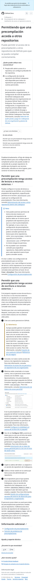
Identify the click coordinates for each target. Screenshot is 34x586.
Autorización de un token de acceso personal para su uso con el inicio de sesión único (18, 448)
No (11, 549)
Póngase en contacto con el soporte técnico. (15, 564)
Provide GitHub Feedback (9, 561)
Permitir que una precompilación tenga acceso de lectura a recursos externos (16, 180)
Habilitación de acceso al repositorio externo (17, 21)
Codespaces (7, 17)
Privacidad (25, 577)
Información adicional (14, 523)
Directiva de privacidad (7, 553)
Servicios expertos (18, 579)
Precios (9, 579)
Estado (3, 579)
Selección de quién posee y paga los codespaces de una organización (17, 119)
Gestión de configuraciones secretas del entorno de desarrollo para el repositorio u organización (17, 496)
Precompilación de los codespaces (14, 19)
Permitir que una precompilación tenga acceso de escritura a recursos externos (16, 284)
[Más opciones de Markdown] (19, 131)
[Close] (28, 3)
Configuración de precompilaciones (20, 274)
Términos (17, 577)
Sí (4, 549)
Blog (26, 579)
